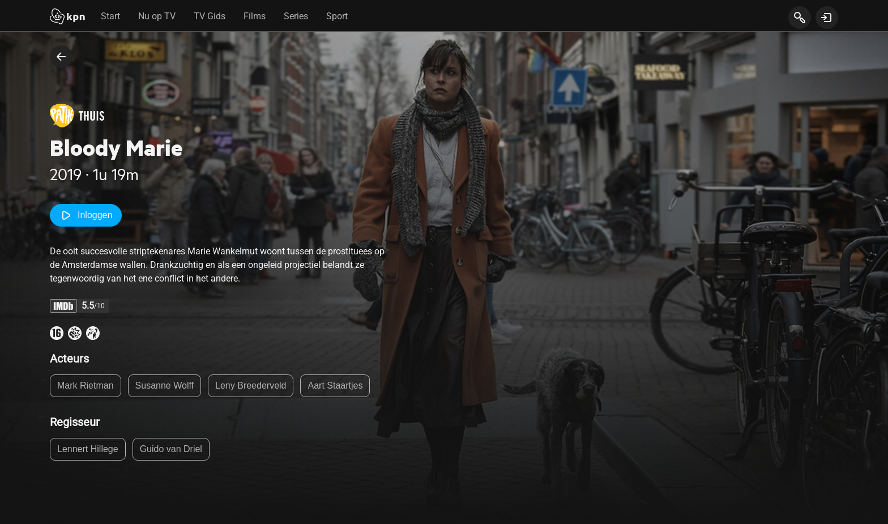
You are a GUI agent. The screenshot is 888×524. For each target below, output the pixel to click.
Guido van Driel (171, 449)
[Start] (67, 17)
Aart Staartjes (335, 385)
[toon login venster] (827, 17)
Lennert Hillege (87, 449)
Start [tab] (110, 16)
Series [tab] (296, 16)
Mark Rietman (85, 385)
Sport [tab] (337, 16)
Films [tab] (255, 16)
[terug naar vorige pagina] (61, 56)
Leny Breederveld (250, 385)
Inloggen (85, 215)
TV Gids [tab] (209, 16)
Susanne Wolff (164, 385)
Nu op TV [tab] (157, 16)
